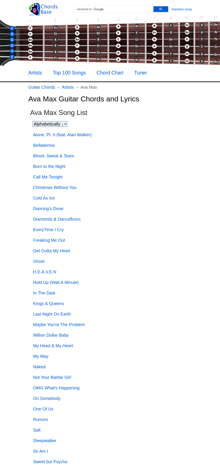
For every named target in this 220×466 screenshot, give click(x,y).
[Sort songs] (50, 124)
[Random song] (182, 9)
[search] (112, 9)
